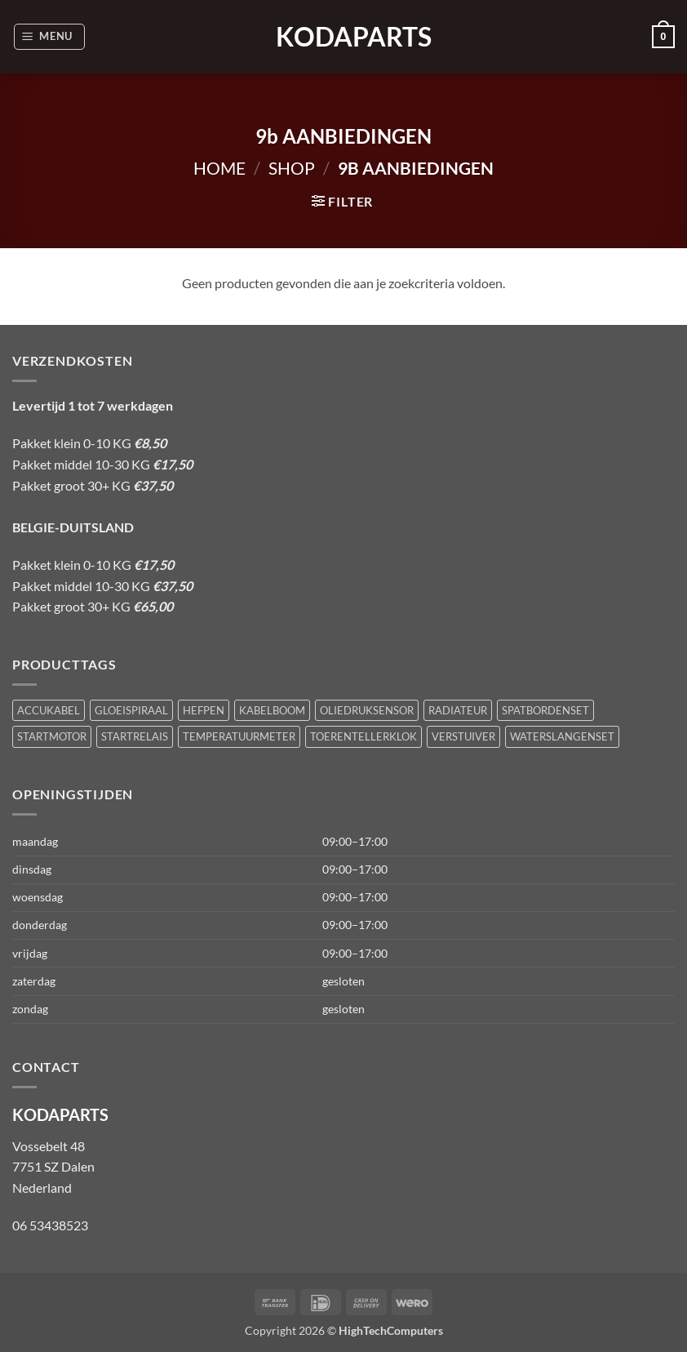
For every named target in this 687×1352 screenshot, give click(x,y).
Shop (291, 168)
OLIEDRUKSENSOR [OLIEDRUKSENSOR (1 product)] (367, 710)
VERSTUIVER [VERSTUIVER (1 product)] (463, 736)
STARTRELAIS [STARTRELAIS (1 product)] (134, 736)
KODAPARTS (343, 37)
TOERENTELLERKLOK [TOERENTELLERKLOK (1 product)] (363, 736)
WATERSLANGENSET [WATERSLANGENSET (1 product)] (562, 736)
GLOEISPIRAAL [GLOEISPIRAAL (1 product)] (131, 710)
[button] (50, 37)
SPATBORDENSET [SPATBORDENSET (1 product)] (545, 710)
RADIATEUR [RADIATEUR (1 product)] (457, 710)
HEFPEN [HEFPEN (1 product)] (203, 710)
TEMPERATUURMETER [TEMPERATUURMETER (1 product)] (239, 736)
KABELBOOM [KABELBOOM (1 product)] (272, 710)
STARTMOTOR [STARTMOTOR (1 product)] (51, 736)
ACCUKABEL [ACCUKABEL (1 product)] (48, 710)
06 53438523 (50, 1225)
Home (219, 168)
